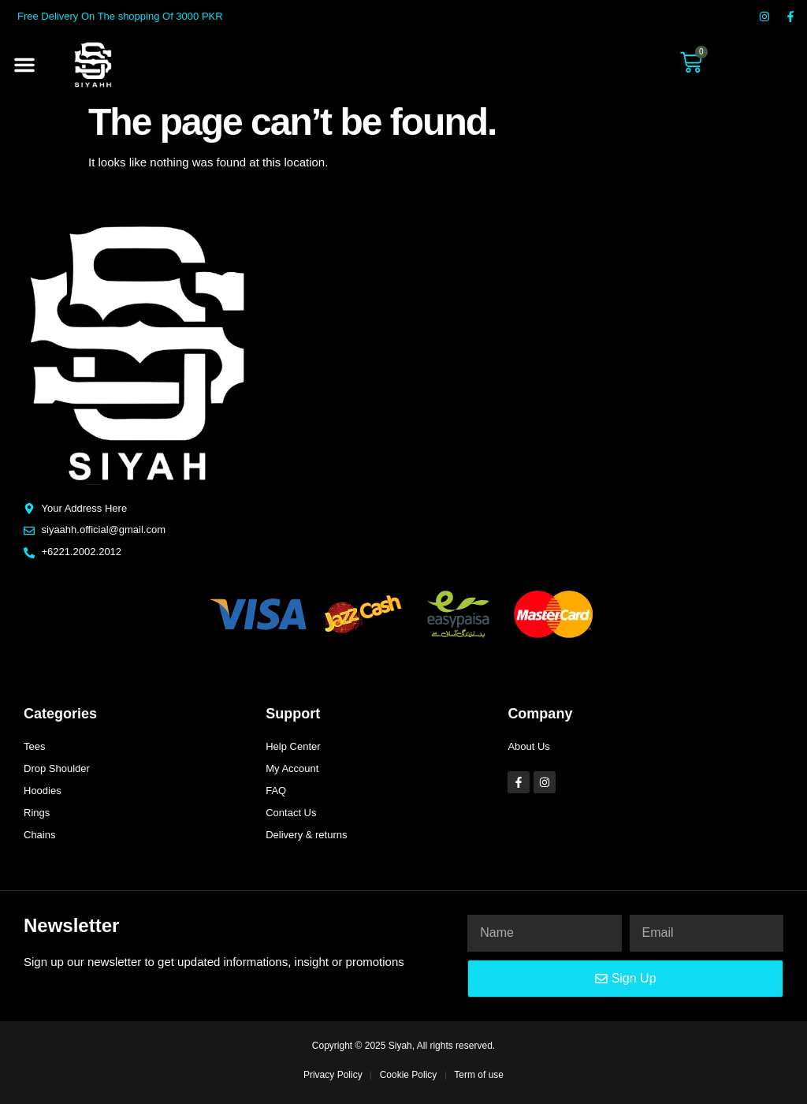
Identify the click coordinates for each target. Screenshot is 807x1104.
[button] (24, 64)
